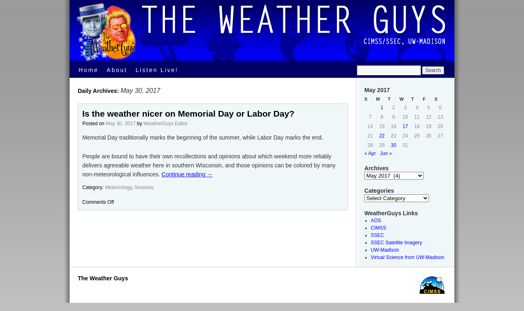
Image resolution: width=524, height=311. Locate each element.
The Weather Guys (103, 278)
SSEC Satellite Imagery (396, 243)
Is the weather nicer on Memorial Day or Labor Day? (188, 113)
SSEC (377, 235)
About (117, 70)
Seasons (144, 187)
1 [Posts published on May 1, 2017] (382, 107)
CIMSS (378, 228)
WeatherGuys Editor (165, 123)
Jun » (386, 153)
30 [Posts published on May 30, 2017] (393, 145)
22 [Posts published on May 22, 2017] (381, 136)
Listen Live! (157, 70)
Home (89, 70)
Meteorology (118, 187)
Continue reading (187, 174)
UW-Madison (385, 250)
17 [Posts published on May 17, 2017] (405, 126)
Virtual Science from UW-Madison (408, 257)
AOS (376, 220)
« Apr (370, 153)
